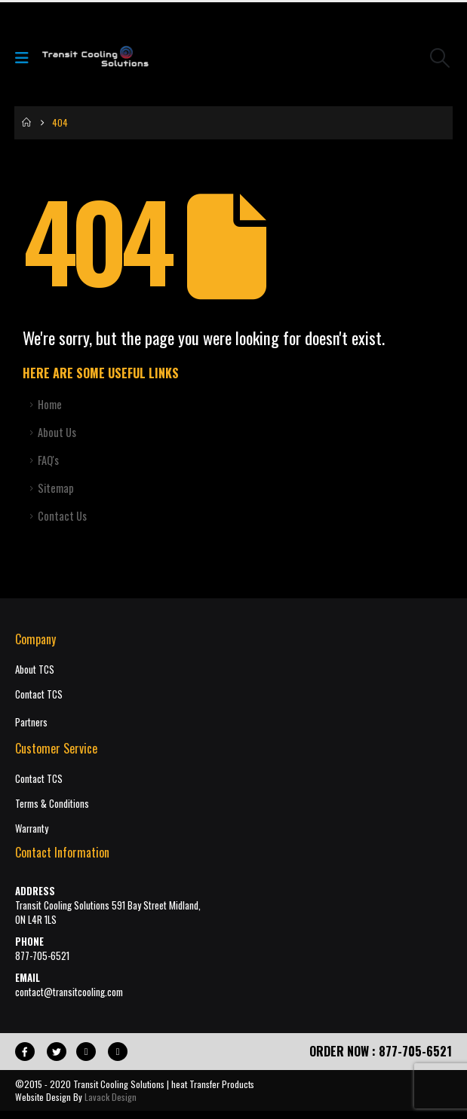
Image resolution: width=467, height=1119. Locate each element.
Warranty (31, 828)
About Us (57, 432)
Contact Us (62, 516)
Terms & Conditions (52, 803)
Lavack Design (110, 1096)
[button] (440, 57)
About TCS (34, 669)
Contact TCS (39, 694)
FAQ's (48, 460)
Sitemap (56, 488)
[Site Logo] (95, 58)
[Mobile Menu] (26, 57)
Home (50, 404)
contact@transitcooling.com (69, 992)
